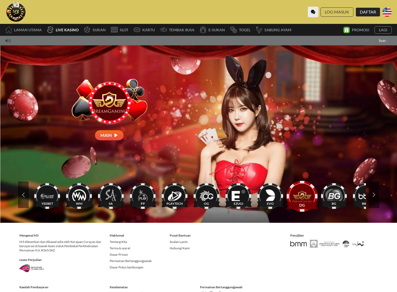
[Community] (313, 12)
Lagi (383, 30)
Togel (240, 30)
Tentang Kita (118, 242)
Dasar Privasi (119, 254)
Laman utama (23, 30)
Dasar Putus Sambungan (126, 267)
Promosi (356, 30)
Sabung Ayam (273, 30)
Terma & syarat (120, 248)
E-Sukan (212, 30)
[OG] (206, 195)
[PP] (143, 195)
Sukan (95, 30)
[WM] (79, 195)
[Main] (109, 135)
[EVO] (270, 195)
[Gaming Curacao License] (31, 268)
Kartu (144, 30)
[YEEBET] (47, 195)
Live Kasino (63, 30)
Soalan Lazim (179, 242)
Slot (119, 30)
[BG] (334, 195)
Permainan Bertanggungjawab (131, 261)
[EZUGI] (238, 195)
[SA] (111, 195)
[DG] (302, 194)
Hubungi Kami (180, 248)
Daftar (368, 11)
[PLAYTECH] (174, 195)
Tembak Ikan (177, 30)
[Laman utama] (16, 12)
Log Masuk (337, 11)
